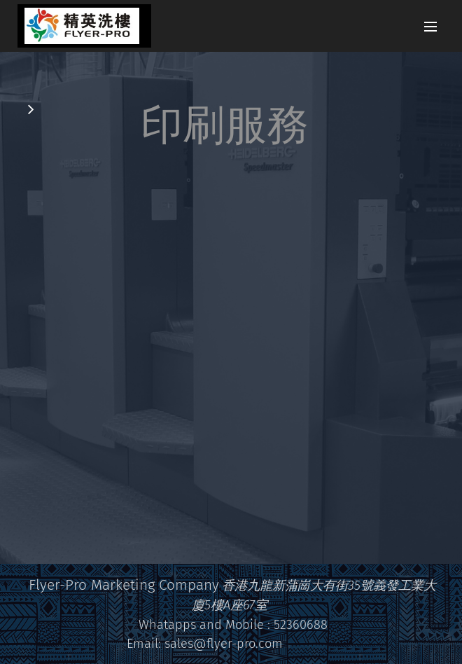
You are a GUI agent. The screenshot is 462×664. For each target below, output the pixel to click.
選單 (430, 26)
